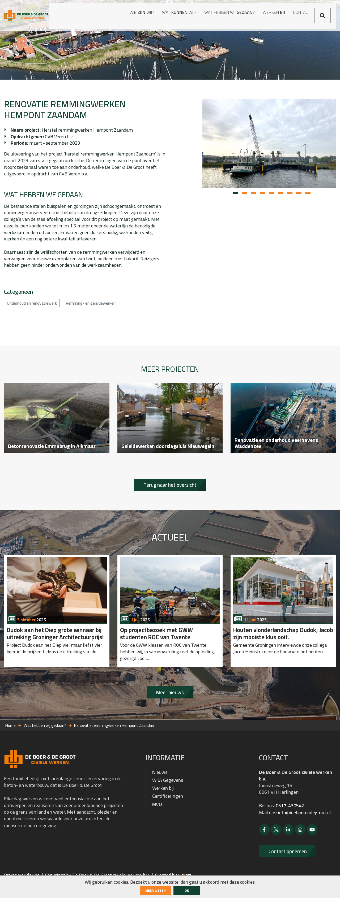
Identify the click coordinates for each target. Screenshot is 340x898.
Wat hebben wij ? (200, 14)
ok (187, 890)
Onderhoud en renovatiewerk (34, 308)
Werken (264, 14)
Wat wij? (143, 14)
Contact (303, 10)
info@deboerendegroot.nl (305, 825)
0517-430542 (290, 818)
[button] (235, 195)
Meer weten (155, 890)
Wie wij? (96, 14)
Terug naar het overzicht (170, 494)
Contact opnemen (290, 864)
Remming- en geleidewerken (98, 308)
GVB (63, 177)
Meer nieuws (170, 705)
